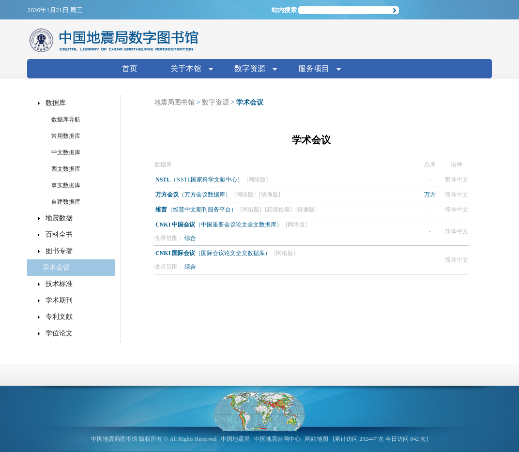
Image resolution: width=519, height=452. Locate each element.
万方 (430, 194)
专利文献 (59, 316)
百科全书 (59, 234)
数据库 (56, 102)
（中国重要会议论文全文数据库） (219, 224)
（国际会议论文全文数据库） (213, 253)
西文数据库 (65, 169)
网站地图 (316, 439)
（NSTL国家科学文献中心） (199, 179)
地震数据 (59, 218)
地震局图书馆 (174, 102)
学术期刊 (59, 300)
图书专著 (59, 251)
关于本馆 (188, 69)
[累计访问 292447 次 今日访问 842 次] (380, 439)
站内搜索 (284, 10)
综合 (190, 238)
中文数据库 (65, 152)
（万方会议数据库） (193, 194)
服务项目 (315, 69)
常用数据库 (65, 136)
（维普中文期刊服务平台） (196, 209)
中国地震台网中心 (277, 439)
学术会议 (56, 267)
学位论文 (59, 333)
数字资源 (252, 69)
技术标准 (59, 283)
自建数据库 (65, 201)
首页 (129, 68)
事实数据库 (65, 185)
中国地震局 (235, 439)
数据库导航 (65, 119)
